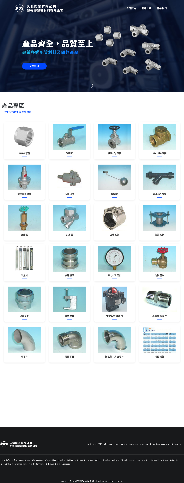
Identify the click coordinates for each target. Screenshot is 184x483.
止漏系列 (106, 460)
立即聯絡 (34, 66)
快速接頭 (133, 460)
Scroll (92, 85)
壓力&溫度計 (143, 460)
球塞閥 (15, 460)
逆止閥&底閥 (37, 460)
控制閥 (70, 460)
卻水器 (98, 460)
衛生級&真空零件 (53, 464)
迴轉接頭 (61, 460)
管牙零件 (40, 464)
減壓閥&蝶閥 (50, 460)
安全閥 (90, 460)
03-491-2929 (96, 444)
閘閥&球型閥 (24, 460)
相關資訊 (66, 464)
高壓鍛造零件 (21, 464)
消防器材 (155, 460)
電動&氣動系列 (7, 464)
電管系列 (164, 460)
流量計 (124, 460)
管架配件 (174, 460)
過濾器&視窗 (80, 460)
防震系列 (116, 460)
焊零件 (31, 464)
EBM (121, 481)
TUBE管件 (5, 460)
